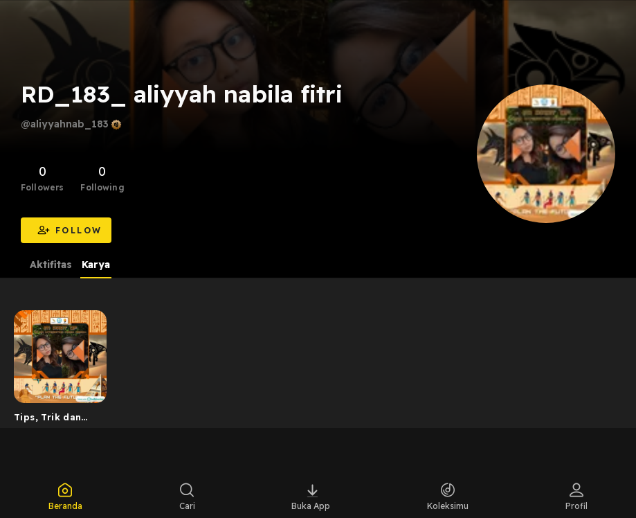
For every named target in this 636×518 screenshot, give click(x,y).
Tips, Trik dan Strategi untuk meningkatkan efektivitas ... (49, 419)
